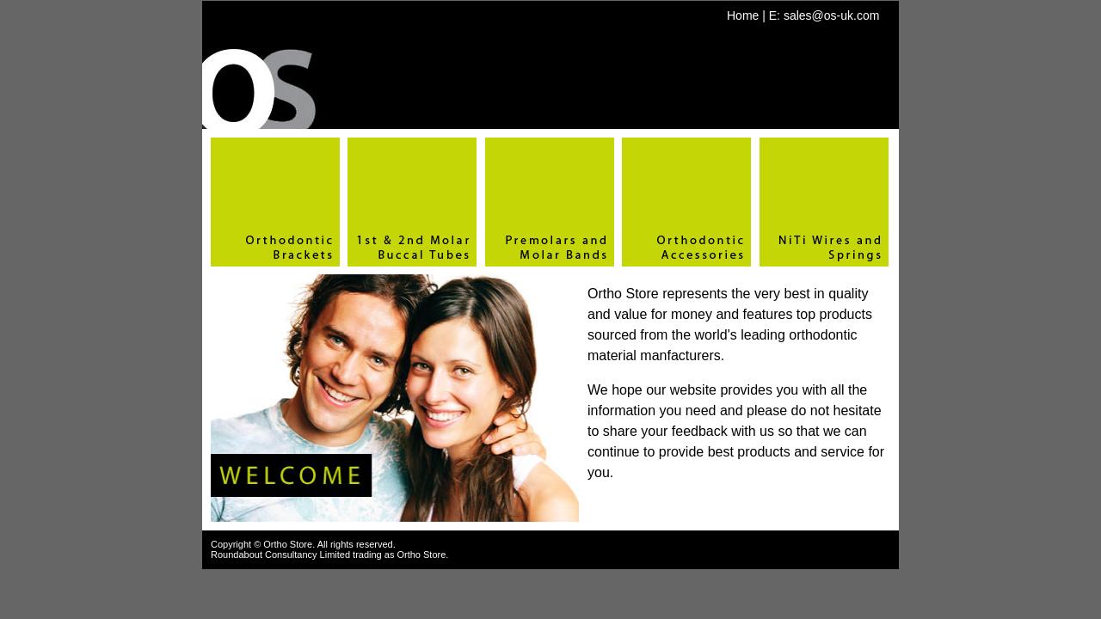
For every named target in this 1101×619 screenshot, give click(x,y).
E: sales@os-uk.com (824, 15)
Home (743, 15)
